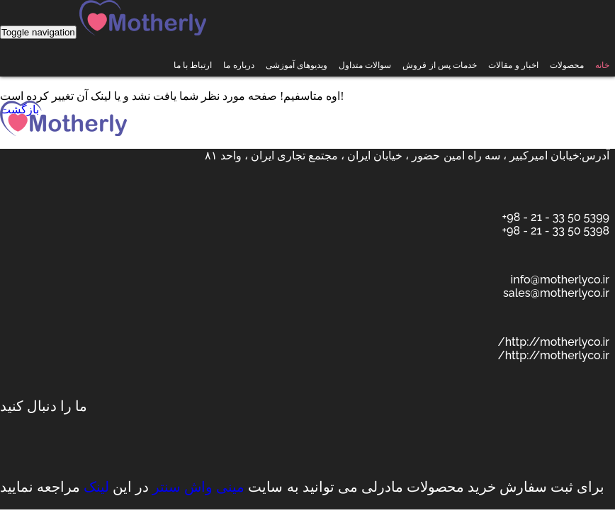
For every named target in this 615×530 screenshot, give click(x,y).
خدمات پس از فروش (439, 65)
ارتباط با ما (193, 65)
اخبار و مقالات (513, 65)
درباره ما (238, 65)
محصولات (567, 65)
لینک (96, 486)
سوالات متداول (365, 65)
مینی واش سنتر (198, 486)
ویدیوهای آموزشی (296, 65)
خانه (602, 65)
